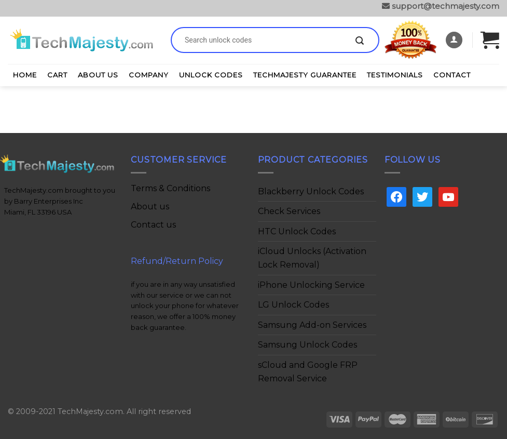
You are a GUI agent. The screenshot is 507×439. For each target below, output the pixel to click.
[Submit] (359, 41)
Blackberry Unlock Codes (311, 191)
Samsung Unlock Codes (307, 345)
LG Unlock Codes (293, 305)
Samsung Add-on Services (312, 325)
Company (149, 75)
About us (150, 206)
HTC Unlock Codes (297, 231)
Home (25, 75)
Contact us (153, 225)
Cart (57, 75)
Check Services (289, 211)
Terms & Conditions (170, 188)
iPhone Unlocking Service (311, 285)
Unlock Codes (211, 75)
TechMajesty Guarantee (305, 75)
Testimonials (395, 75)
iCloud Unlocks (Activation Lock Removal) (312, 258)
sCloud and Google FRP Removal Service (308, 371)
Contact (452, 75)
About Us (98, 75)
